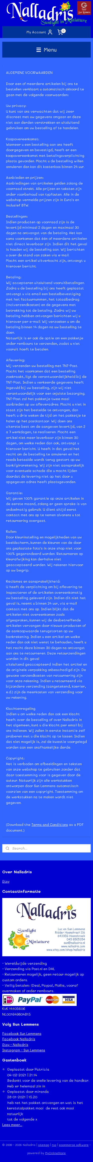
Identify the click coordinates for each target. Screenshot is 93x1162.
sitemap (43, 1145)
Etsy (5, 881)
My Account (40, 32)
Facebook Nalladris (18, 1039)
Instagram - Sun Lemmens (23, 1050)
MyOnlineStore (55, 1153)
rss (54, 1145)
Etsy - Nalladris (15, 1044)
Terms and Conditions (49, 824)
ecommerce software (74, 1145)
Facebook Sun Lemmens (21, 1033)
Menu (46, 49)
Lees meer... (12, 1124)
